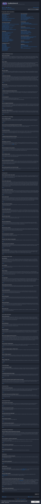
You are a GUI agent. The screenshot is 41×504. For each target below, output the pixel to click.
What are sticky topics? (5, 48)
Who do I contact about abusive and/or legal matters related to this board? (29, 47)
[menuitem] (7, 7)
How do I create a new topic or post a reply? (7, 32)
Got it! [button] (35, 501)
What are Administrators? (24, 14)
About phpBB (23, 469)
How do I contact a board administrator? (26, 48)
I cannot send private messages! (25, 22)
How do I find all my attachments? (25, 42)
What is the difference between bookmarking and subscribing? (28, 36)
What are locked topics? (5, 49)
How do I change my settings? (6, 23)
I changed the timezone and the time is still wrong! (8, 25)
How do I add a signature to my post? (6, 33)
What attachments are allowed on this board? (26, 41)
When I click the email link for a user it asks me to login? (9, 29)
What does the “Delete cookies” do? (6, 20)
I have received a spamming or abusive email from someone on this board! (29, 24)
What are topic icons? (4, 50)
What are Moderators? (23, 15)
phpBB (13, 144)
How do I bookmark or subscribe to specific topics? (27, 37)
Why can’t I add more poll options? (6, 35)
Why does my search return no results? (26, 31)
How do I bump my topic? (5, 41)
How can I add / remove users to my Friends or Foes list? (28, 28)
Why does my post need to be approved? (7, 40)
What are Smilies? (4, 45)
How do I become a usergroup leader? (25, 17)
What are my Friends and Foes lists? (25, 27)
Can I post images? (4, 46)
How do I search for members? (24, 33)
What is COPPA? (4, 15)
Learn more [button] (7, 502)
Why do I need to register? (5, 14)
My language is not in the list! (5, 26)
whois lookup (21, 480)
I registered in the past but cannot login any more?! (8, 18)
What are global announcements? (6, 47)
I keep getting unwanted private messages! (26, 23)
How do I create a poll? (5, 34)
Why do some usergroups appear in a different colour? (27, 18)
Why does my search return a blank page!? (26, 32)
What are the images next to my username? (7, 27)
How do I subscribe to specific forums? (25, 38)
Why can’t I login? (4, 17)
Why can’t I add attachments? (5, 37)
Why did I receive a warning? (5, 38)
